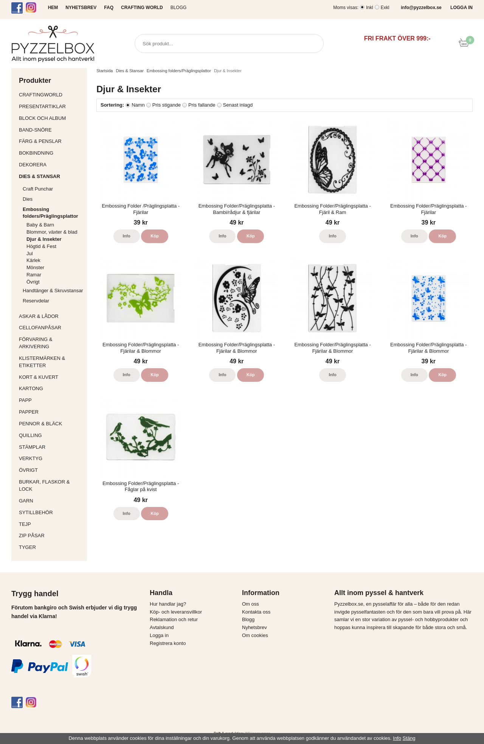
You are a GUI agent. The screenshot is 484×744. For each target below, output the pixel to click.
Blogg (179, 7)
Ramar (33, 274)
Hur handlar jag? (168, 604)
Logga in (159, 635)
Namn (138, 105)
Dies (53, 199)
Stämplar (51, 447)
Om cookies (255, 635)
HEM (53, 7)
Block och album (51, 118)
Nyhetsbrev (254, 627)
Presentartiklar (51, 106)
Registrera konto (168, 643)
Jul (29, 253)
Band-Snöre (51, 130)
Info (126, 236)
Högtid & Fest (41, 246)
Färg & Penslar (51, 141)
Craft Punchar (38, 189)
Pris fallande (202, 105)
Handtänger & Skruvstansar (53, 290)
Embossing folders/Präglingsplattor (53, 212)
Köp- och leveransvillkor (176, 612)
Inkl (369, 7)
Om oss (250, 604)
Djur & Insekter (43, 239)
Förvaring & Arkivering (51, 342)
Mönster (35, 267)
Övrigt (33, 282)
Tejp (51, 524)
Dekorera (51, 164)
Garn (51, 501)
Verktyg (51, 458)
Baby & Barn (40, 225)
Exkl (385, 7)
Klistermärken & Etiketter (51, 361)
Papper (51, 412)
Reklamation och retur (174, 619)
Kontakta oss (256, 612)
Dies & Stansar (51, 176)
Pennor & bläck (51, 423)
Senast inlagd (238, 105)
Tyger (51, 547)
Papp (51, 400)
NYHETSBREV (80, 7)
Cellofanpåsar (40, 327)
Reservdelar (36, 301)
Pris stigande (166, 105)
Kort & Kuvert (51, 377)
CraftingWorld (51, 95)
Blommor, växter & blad (51, 232)
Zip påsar (32, 535)
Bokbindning (51, 153)
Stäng (409, 738)
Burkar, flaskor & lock (51, 485)
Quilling (51, 435)
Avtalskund (162, 627)
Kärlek (33, 260)
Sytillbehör (51, 512)
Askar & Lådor (39, 316)
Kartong (51, 388)
